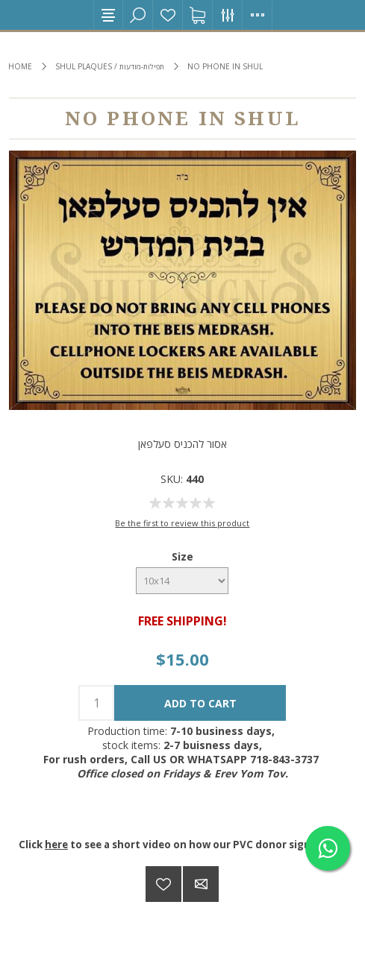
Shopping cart (198, 15)
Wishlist (168, 15)
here (56, 844)
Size (182, 556)
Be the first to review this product (182, 522)
